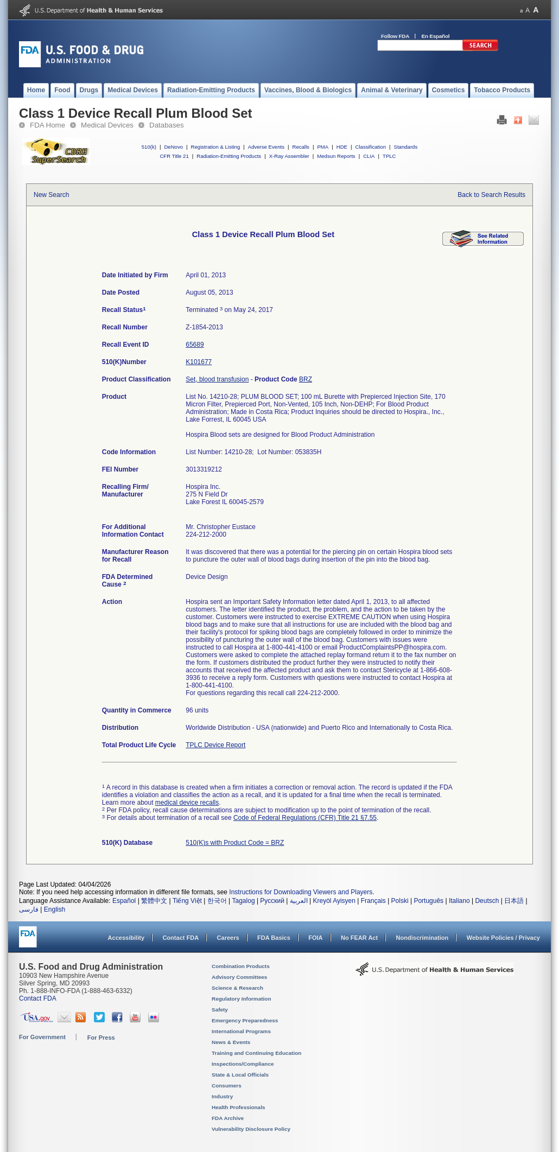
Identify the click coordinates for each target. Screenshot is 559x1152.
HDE (341, 147)
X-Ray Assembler (289, 156)
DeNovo (173, 147)
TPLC (389, 156)
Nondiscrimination (422, 937)
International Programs (241, 1031)
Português (428, 901)
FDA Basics (273, 937)
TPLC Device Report (215, 745)
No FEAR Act (359, 937)
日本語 (514, 901)
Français (373, 901)
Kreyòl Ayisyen (334, 901)
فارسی (29, 909)
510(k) (149, 147)
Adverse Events (266, 147)
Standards (406, 147)
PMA (322, 147)
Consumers (227, 1086)
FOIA (315, 937)
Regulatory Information (241, 999)
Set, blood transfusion (217, 379)
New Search (51, 195)
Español (124, 901)
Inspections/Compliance (243, 1064)
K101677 (199, 362)
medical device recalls (187, 802)
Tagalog (243, 901)
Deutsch (487, 901)
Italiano (459, 901)
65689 (195, 344)
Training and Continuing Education (256, 1053)
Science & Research (237, 988)
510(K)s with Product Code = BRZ (235, 843)
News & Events (231, 1042)
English (54, 909)
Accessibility (126, 937)
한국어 (217, 901)
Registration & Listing (215, 147)
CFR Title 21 (174, 156)
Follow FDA (395, 36)
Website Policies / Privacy (503, 937)
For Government (42, 1037)
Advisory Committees (239, 977)
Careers (228, 937)
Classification (370, 147)
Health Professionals (238, 1107)
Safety (220, 1010)
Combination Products (241, 966)
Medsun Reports (336, 156)
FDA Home (47, 125)
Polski (400, 901)
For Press (101, 1037)
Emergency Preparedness (245, 1020)
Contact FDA (180, 937)
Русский (272, 901)
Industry (222, 1096)
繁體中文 (154, 901)
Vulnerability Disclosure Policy (251, 1129)
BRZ (305, 379)
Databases (166, 125)
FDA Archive (228, 1118)
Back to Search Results (491, 195)
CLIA (368, 156)
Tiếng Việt (187, 901)
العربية (299, 901)
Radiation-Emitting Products (228, 156)
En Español (436, 36)
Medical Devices (107, 125)
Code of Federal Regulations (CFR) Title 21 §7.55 (305, 818)
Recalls (300, 147)
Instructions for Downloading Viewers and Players (300, 892)
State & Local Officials (240, 1075)
